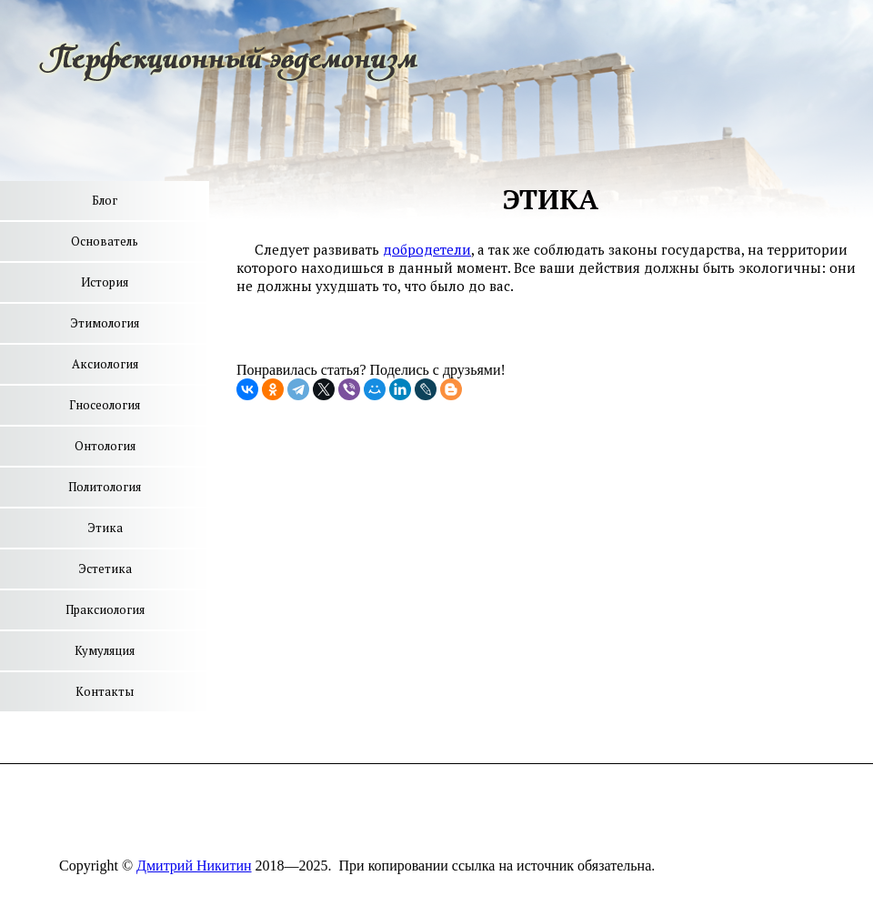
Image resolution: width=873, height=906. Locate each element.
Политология (104, 486)
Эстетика (105, 568)
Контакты (104, 691)
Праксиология (105, 609)
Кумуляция (105, 650)
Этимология (104, 323)
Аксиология (105, 364)
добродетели (427, 249)
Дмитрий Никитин (193, 865)
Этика (105, 527)
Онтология (105, 446)
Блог (104, 200)
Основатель (104, 241)
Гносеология (104, 405)
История (104, 282)
